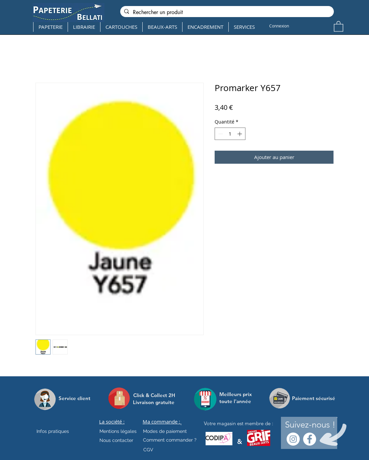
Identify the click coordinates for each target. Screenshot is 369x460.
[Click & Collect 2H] (154, 395)
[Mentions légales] (118, 431)
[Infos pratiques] (58, 431)
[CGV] (148, 449)
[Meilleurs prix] (236, 394)
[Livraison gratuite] (153, 402)
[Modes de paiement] (165, 431)
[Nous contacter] (116, 440)
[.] (181, 423)
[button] (338, 25)
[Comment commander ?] (170, 440)
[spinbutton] (230, 134)
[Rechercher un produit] (226, 12)
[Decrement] (220, 134)
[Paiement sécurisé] (313, 398)
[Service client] (74, 398)
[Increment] (240, 134)
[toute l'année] (237, 401)
